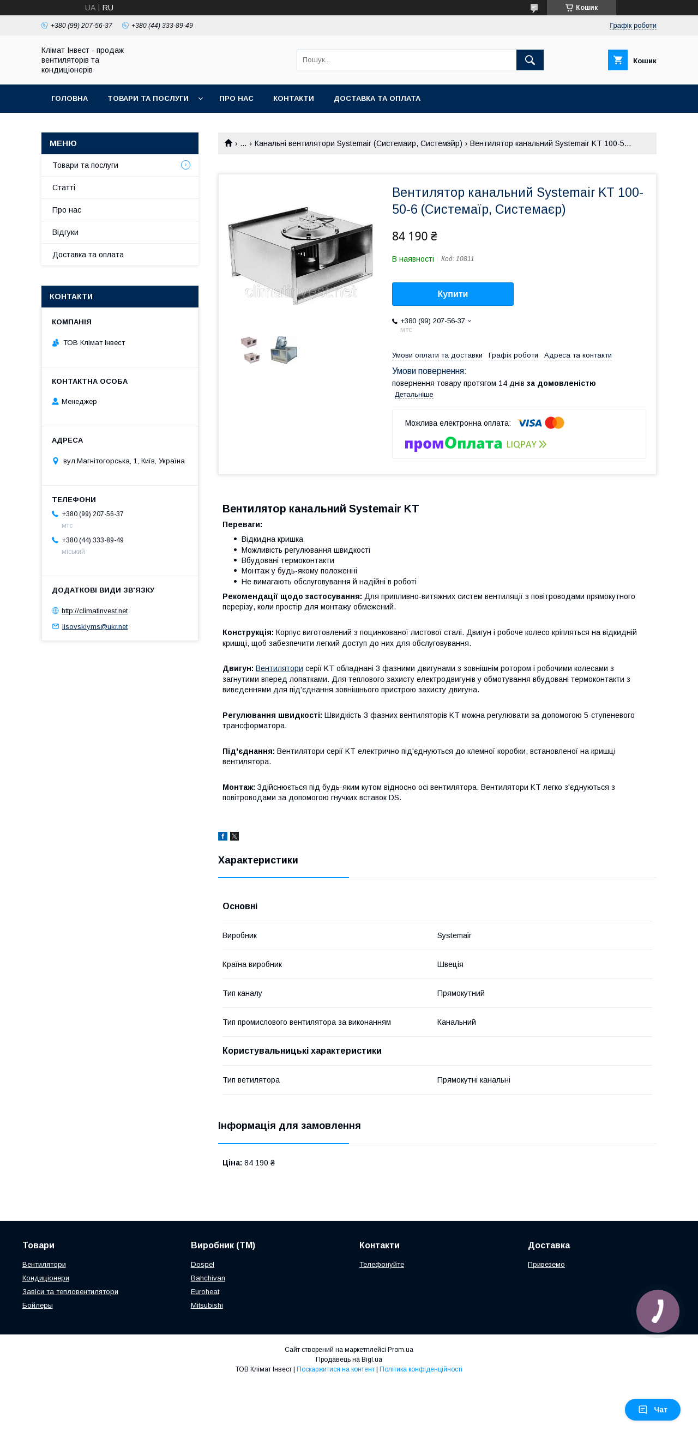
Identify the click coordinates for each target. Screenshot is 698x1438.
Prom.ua (400, 1350)
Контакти (293, 98)
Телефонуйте (381, 1264)
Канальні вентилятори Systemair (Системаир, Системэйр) (358, 143)
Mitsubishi (207, 1305)
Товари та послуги (148, 98)
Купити (453, 294)
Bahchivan (208, 1278)
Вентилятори (279, 668)
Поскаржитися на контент (336, 1369)
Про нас (236, 98)
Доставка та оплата (377, 98)
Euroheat (205, 1292)
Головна (69, 98)
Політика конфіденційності (421, 1369)
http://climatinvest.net (95, 611)
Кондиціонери (45, 1278)
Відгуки (65, 232)
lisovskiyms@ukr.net (95, 626)
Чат (652, 1410)
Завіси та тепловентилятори (70, 1292)
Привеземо (546, 1264)
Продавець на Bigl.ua (349, 1359)
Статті (63, 187)
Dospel (202, 1264)
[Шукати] (530, 60)
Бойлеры (37, 1305)
